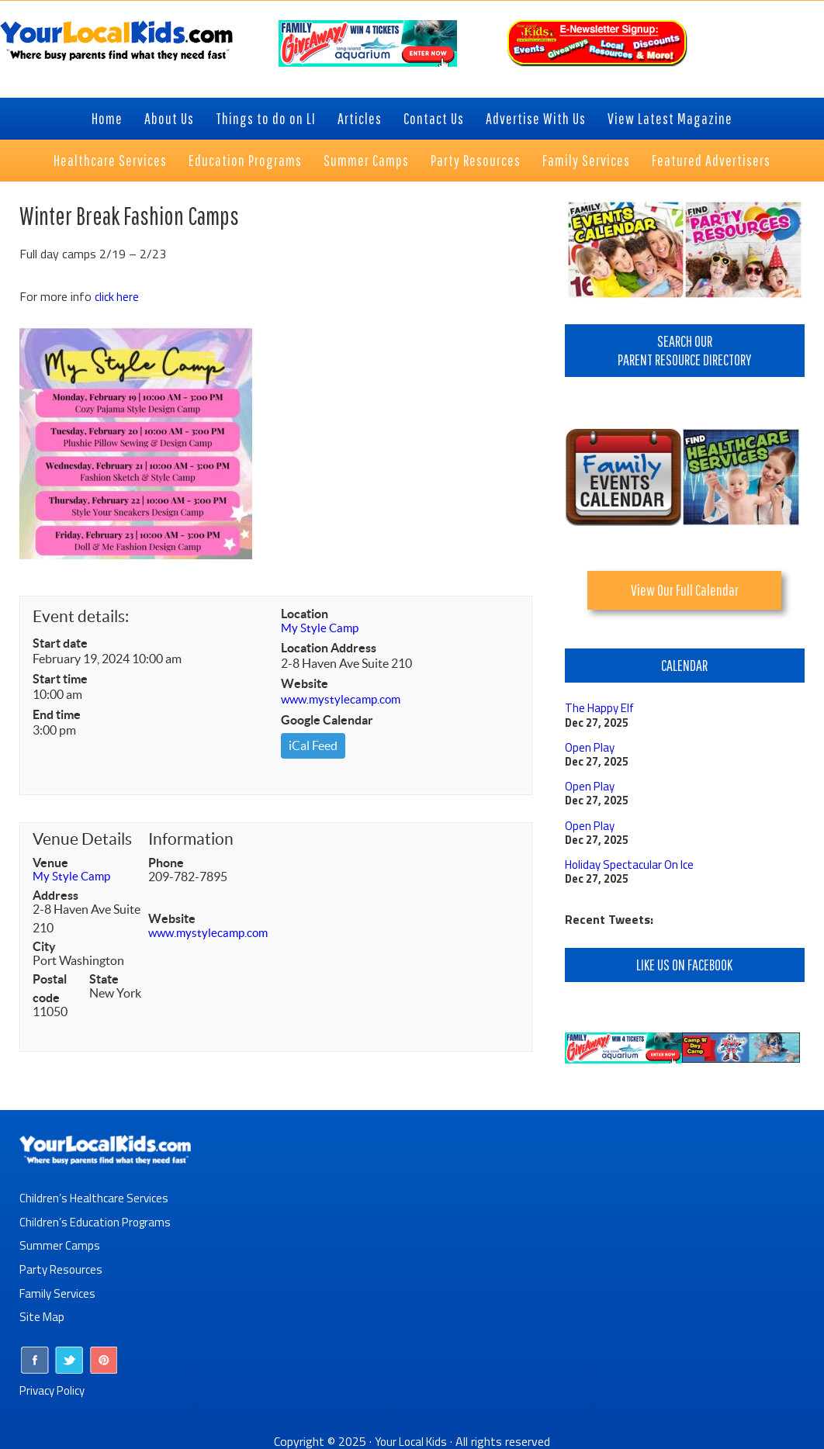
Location (304, 614)
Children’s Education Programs (98, 1221)
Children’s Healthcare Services (96, 1197)
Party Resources (63, 1267)
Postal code (50, 989)
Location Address (328, 649)
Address (55, 896)
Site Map (42, 1314)
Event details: (81, 616)
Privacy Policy (55, 1386)
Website (304, 685)
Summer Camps (60, 1244)
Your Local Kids (411, 1437)
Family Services (59, 1290)
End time (57, 714)
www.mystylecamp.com (344, 700)
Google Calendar (327, 721)
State (104, 980)
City (44, 947)
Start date (60, 643)
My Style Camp (321, 629)
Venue (50, 863)
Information (191, 840)
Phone (166, 863)
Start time (60, 679)
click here (118, 296)
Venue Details (82, 840)
